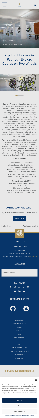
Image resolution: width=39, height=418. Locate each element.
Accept (19, 400)
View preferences (19, 411)
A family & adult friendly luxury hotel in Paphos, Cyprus (19, 415)
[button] (36, 380)
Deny (19, 406)
